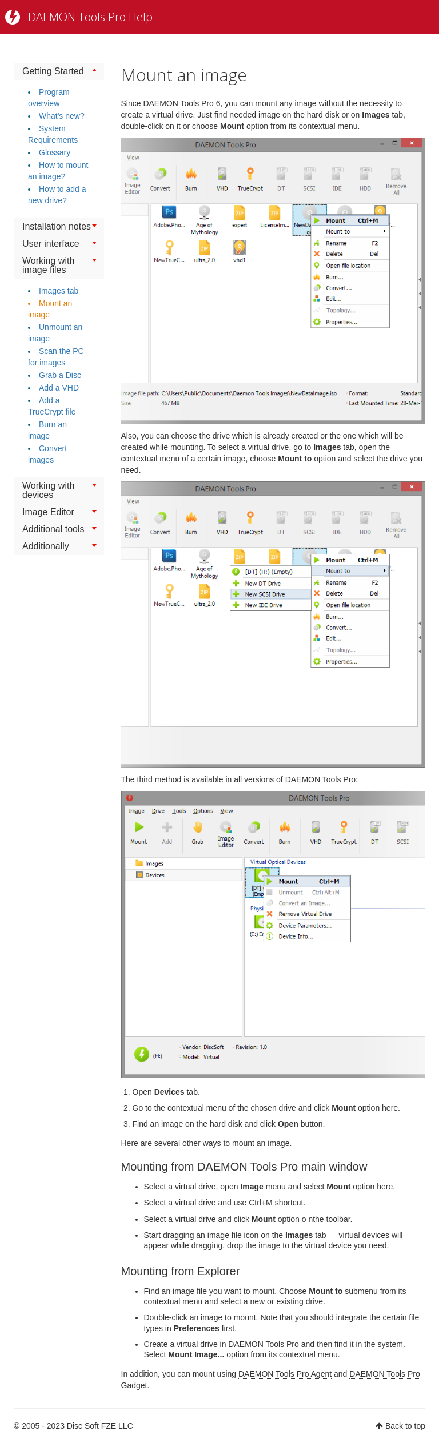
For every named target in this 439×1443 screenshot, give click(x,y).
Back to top (405, 1425)
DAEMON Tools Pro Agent (285, 1373)
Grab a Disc (60, 375)
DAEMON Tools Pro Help (90, 17)
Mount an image (184, 74)
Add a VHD (59, 387)
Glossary (54, 152)
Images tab (58, 290)
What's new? (62, 115)
